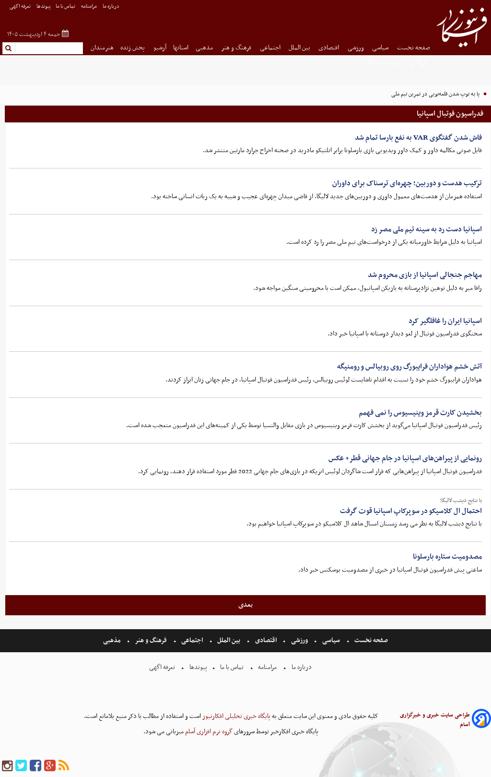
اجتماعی (271, 47)
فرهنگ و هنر (237, 47)
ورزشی (356, 47)
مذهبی (205, 47)
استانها (180, 47)
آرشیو (159, 47)
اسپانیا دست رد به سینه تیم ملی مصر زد (426, 229)
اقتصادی (329, 47)
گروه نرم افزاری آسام (208, 731)
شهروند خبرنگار (384, 62)
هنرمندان (102, 47)
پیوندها (43, 6)
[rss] (63, 766)
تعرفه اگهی (21, 6)
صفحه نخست (413, 47)
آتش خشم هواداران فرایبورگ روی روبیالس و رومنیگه (409, 366)
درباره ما (111, 6)
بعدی (245, 604)
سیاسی (381, 47)
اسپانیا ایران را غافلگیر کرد (445, 321)
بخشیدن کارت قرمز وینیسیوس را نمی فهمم (420, 412)
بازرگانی (420, 62)
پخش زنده (133, 47)
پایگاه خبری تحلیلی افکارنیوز (235, 716)
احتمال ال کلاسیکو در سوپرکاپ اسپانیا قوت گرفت (411, 511)
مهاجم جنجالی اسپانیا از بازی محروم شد (425, 275)
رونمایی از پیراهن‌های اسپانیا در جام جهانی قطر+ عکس (405, 458)
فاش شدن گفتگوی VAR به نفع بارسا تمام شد (418, 137)
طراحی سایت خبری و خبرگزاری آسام (435, 719)
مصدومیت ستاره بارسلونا (447, 556)
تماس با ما (66, 6)
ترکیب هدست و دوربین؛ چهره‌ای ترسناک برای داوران (407, 183)
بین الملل (300, 47)
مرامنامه (89, 6)
